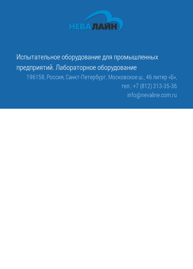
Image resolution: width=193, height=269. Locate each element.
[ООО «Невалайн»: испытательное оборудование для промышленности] (96, 21)
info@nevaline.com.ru (152, 95)
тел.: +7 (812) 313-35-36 (149, 86)
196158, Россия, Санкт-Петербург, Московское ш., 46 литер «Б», (102, 77)
